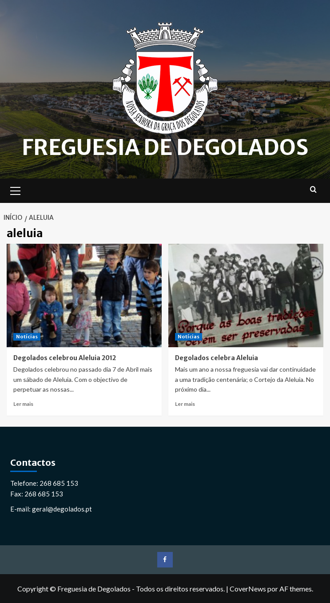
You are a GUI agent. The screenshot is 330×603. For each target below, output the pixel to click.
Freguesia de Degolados (165, 147)
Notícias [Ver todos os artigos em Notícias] (27, 336)
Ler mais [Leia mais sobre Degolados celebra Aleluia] (185, 404)
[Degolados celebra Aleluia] (245, 295)
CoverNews (248, 588)
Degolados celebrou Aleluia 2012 (64, 358)
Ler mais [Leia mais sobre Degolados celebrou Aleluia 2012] (23, 404)
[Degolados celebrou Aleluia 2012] (84, 295)
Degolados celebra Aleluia (216, 358)
